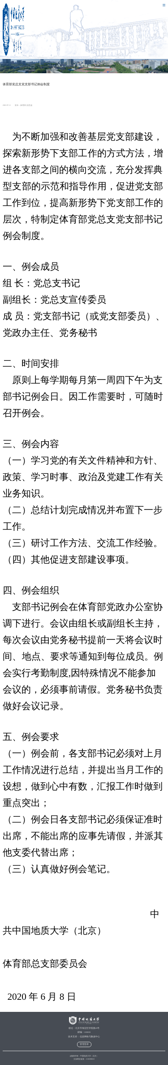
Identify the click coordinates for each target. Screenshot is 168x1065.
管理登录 (84, 1044)
